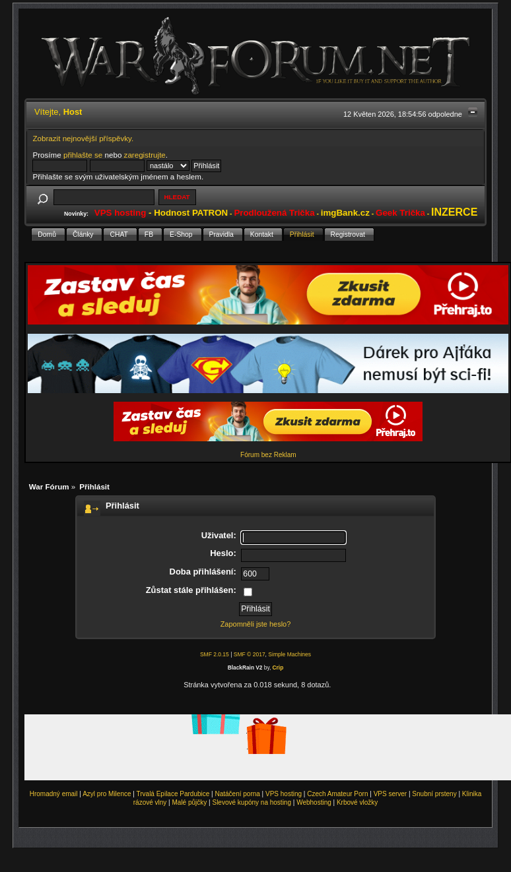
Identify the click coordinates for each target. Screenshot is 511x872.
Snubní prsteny (434, 793)
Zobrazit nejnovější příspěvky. (82, 138)
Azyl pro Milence (107, 793)
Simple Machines (289, 654)
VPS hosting (283, 793)
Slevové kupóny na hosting (251, 802)
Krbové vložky (357, 802)
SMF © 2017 (249, 654)
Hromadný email (54, 793)
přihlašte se (82, 154)
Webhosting (313, 802)
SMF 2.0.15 (214, 654)
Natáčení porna (237, 793)
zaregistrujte (145, 154)
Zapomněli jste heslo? (256, 624)
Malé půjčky (189, 802)
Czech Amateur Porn (337, 793)
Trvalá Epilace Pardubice (173, 793)
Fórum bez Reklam (268, 454)
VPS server (390, 793)
